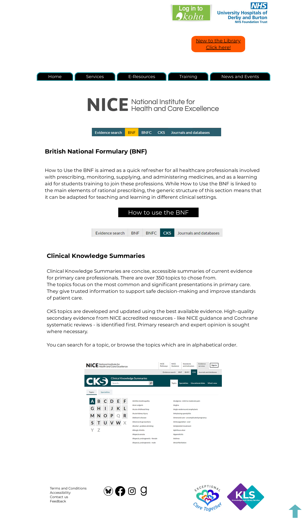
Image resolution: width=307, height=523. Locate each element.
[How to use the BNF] (158, 212)
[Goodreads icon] (144, 491)
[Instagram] (132, 491)
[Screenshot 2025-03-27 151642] (108, 491)
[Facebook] (120, 491)
